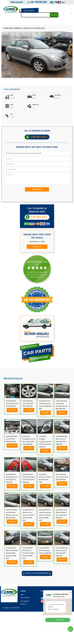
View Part (12, 410)
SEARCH (55, 15)
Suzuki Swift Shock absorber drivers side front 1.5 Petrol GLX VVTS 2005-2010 (28, 515)
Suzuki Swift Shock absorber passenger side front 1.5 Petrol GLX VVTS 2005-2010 (45, 515)
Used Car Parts (25, 597)
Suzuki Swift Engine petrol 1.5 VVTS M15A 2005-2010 (11, 439)
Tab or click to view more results (37, 573)
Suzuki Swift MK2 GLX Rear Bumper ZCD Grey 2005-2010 (45, 550)
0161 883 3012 (41, 1)
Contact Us (23, 604)
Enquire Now (37, 246)
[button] (37, 575)
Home (22, 594)
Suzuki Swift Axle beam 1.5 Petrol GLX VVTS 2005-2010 (62, 477)
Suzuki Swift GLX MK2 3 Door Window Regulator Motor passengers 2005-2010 (12, 553)
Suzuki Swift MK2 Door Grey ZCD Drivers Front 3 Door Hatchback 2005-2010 (28, 553)
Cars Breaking (24, 601)
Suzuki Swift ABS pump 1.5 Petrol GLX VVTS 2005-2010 (12, 403)
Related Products (13, 378)
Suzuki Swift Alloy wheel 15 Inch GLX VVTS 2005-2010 (28, 403)
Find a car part (17, 1)
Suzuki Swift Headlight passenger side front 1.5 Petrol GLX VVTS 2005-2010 (45, 442)
